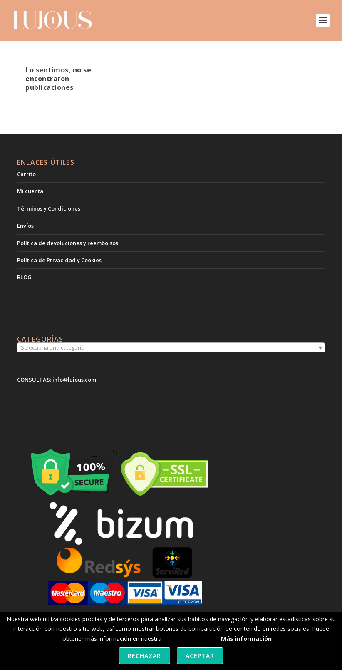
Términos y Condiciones (48, 208)
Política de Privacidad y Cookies (59, 260)
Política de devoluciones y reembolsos (67, 243)
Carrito (26, 174)
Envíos (25, 225)
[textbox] (171, 347)
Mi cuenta (30, 191)
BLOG (24, 277)
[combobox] (171, 348)
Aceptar (200, 656)
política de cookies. (188, 639)
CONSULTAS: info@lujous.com (56, 379)
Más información (246, 639)
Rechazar (144, 656)
